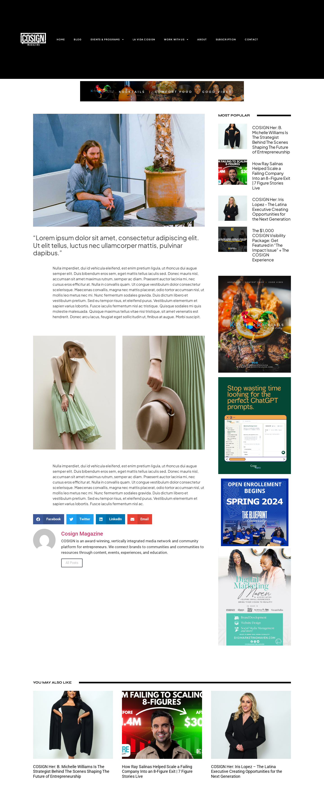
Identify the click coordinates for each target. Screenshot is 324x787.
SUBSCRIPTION (226, 39)
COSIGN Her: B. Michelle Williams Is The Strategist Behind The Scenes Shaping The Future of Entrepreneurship (271, 139)
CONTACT (251, 39)
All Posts (72, 563)
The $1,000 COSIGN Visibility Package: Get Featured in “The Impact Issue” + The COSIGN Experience (270, 245)
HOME (61, 39)
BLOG (77, 39)
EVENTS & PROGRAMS (107, 39)
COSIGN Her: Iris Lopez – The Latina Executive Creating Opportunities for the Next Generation (271, 209)
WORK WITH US (176, 39)
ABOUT (202, 39)
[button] (48, 519)
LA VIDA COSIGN (144, 39)
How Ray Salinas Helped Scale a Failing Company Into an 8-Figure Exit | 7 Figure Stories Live (271, 175)
